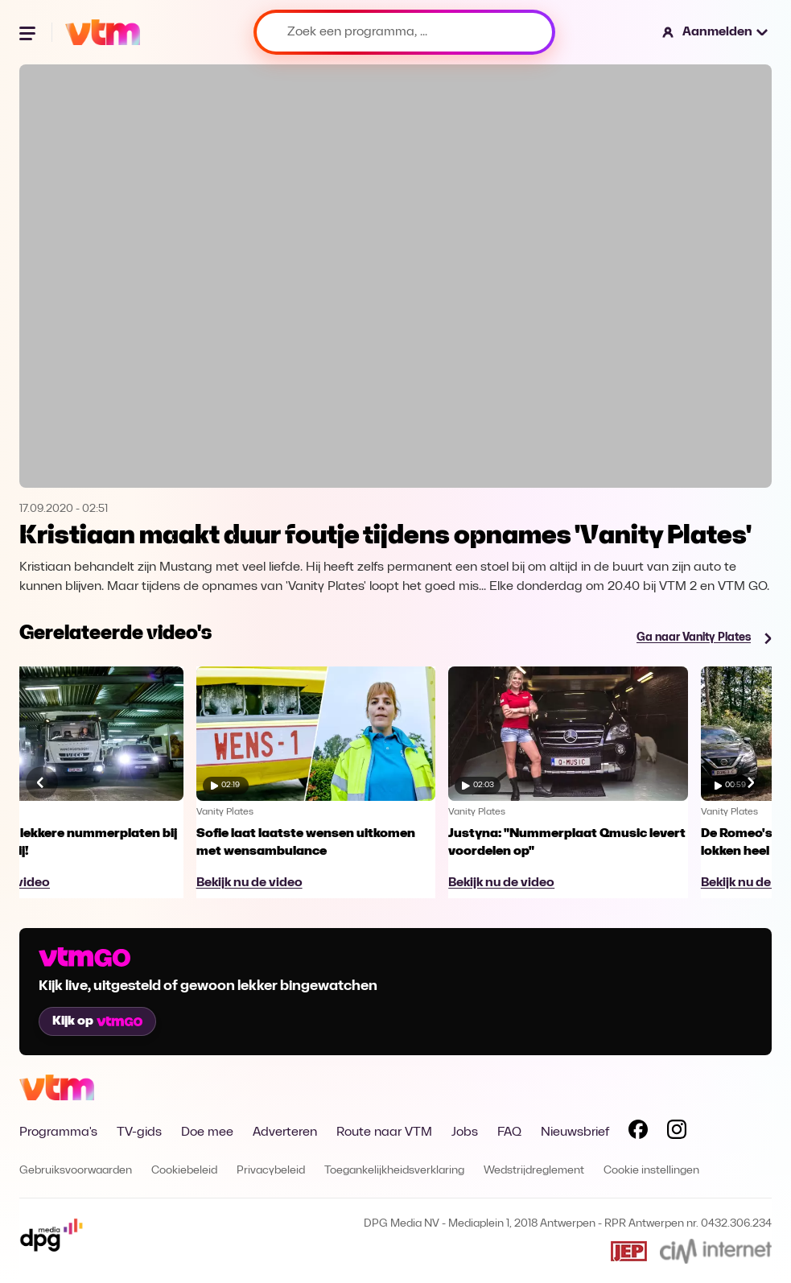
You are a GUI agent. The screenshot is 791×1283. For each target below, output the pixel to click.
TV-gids (139, 1132)
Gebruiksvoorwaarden (75, 1171)
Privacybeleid (271, 1171)
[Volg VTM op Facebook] (638, 1132)
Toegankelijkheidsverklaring (394, 1171)
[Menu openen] (29, 32)
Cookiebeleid (184, 1171)
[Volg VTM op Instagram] (676, 1132)
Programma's (58, 1132)
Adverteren (285, 1132)
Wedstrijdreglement (534, 1171)
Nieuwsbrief (575, 1132)
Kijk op (97, 1021)
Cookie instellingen (651, 1171)
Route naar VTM (384, 1132)
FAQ (509, 1132)
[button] (716, 32)
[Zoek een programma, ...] (404, 32)
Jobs (464, 1132)
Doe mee (207, 1132)
